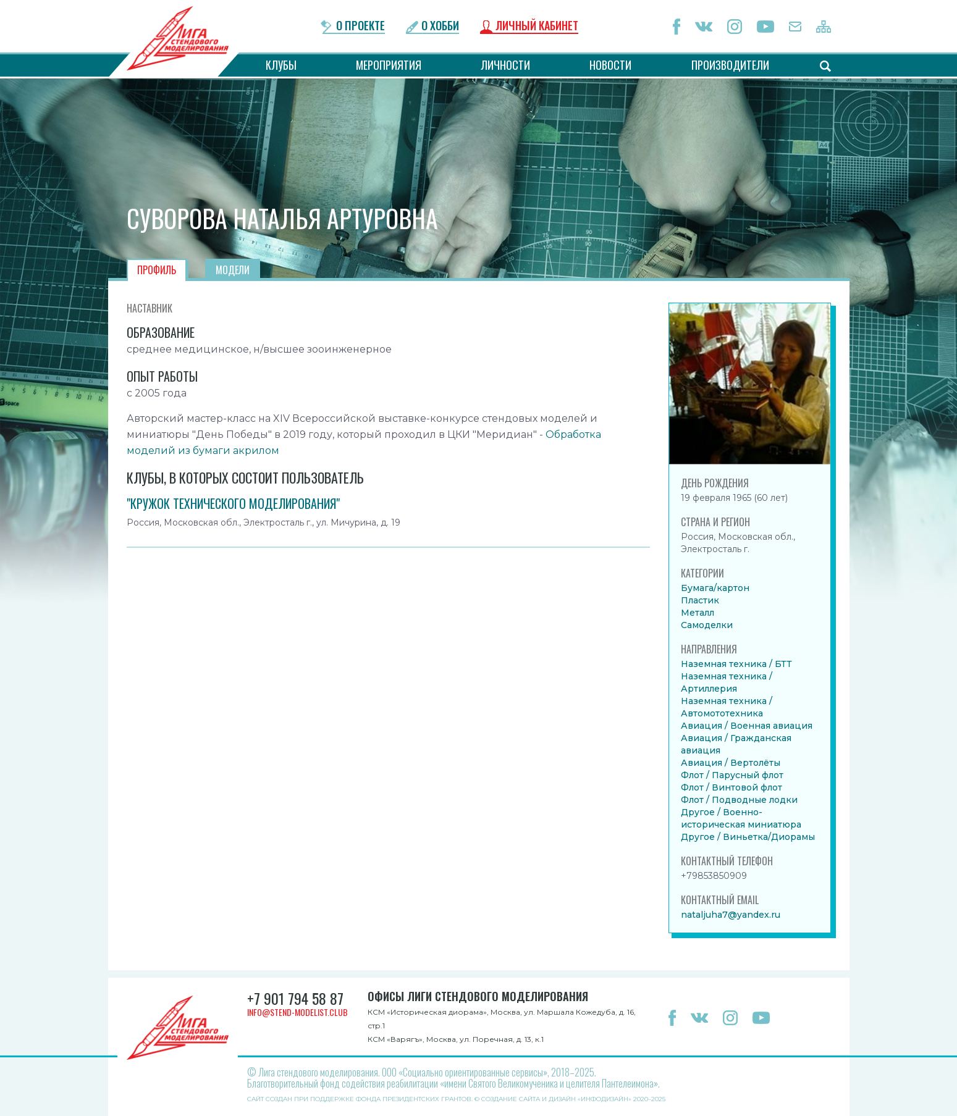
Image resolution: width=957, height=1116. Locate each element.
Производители (730, 65)
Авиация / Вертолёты (730, 762)
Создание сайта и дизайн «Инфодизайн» (556, 1099)
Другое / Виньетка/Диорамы (748, 836)
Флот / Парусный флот (732, 775)
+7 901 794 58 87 (295, 998)
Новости (610, 65)
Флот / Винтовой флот (731, 787)
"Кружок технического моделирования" (233, 503)
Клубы (281, 65)
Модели (233, 269)
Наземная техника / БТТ (736, 663)
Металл (697, 612)
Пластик (700, 600)
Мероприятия (388, 65)
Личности (505, 65)
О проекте (360, 26)
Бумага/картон (715, 588)
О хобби (440, 26)
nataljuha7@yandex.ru (730, 914)
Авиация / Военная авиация (746, 725)
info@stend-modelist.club (297, 1011)
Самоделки (707, 625)
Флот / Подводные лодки (739, 799)
